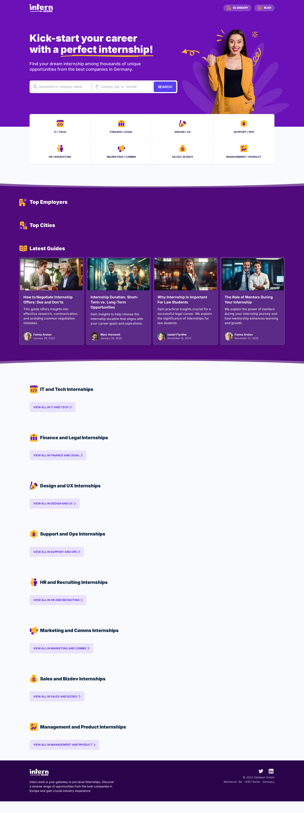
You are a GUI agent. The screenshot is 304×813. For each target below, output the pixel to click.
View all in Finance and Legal (57, 460)
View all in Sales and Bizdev (56, 707)
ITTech (60, 127)
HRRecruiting (60, 154)
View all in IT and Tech (51, 411)
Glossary (236, 8)
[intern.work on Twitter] (259, 783)
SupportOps (244, 127)
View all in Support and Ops (55, 559)
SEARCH (165, 87)
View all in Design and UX (53, 509)
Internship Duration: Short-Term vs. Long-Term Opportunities (114, 305)
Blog (264, 8)
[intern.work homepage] (41, 8)
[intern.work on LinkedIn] (269, 783)
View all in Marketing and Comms (60, 657)
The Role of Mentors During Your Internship (249, 302)
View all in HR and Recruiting (57, 608)
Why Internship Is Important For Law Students (182, 302)
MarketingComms (121, 154)
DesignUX (183, 127)
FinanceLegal (121, 127)
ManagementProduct (243, 154)
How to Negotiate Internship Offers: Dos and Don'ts (48, 302)
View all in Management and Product (63, 756)
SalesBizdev (182, 154)
